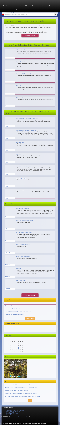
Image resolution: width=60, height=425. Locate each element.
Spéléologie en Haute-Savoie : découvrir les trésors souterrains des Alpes (21, 393)
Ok (55, 14)
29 (18, 351)
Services (5, 9)
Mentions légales (25, 417)
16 (20, 347)
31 (22, 351)
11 (10, 347)
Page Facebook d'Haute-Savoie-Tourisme (15, 410)
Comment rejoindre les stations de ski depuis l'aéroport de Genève (19, 384)
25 (10, 351)
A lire (30, 400)
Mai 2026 (30, 339)
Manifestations (6, 5)
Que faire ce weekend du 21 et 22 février (14, 303)
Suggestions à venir (30, 318)
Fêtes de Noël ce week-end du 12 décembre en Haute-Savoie (18, 311)
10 (22, 345)
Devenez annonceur (34, 417)
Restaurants (44, 5)
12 (12, 347)
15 (18, 347)
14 (16, 347)
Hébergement (35, 5)
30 (20, 351)
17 (22, 347)
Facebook (9, 327)
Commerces (52, 5)
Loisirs (27, 5)
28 (16, 351)
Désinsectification (10, 414)
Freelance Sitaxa (17, 417)
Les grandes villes (14, 9)
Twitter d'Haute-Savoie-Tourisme (13, 411)
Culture (21, 5)
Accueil (6, 13)
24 (22, 349)
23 (20, 349)
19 (12, 349)
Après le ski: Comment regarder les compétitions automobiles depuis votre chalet (22, 396)
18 (10, 349)
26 (12, 351)
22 (18, 349)
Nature (15, 5)
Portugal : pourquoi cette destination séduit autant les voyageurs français (21, 387)
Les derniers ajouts (10, 412)
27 (14, 351)
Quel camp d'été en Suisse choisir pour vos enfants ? (16, 390)
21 (16, 349)
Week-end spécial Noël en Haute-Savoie (13, 308)
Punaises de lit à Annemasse (12, 413)
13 (14, 347)
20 (14, 349)
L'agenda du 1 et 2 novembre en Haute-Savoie (15, 314)
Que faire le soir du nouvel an (11, 305)
